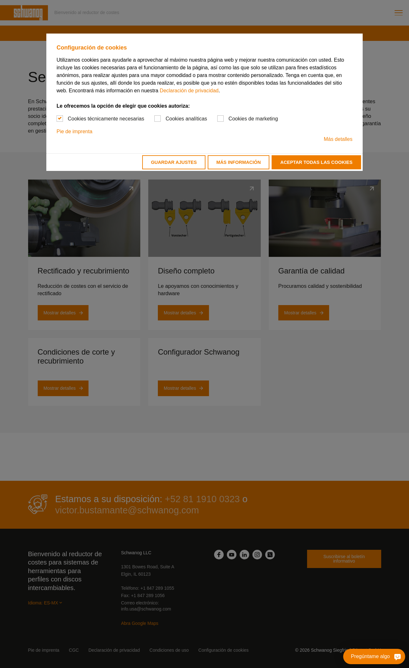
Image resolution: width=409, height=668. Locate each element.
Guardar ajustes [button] (174, 162)
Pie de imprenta (74, 131)
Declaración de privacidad (189, 90)
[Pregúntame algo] (374, 656)
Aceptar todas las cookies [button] (316, 162)
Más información (238, 162)
